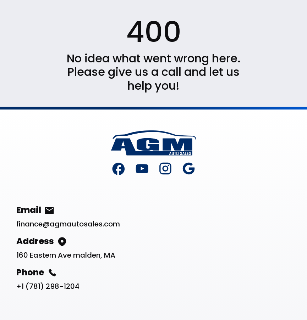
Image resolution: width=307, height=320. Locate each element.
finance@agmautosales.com (68, 224)
